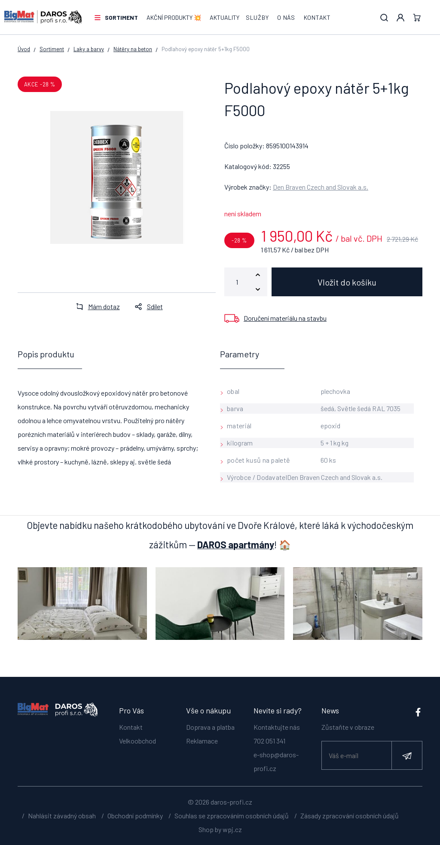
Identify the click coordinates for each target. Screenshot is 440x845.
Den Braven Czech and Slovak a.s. (320, 187)
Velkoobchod (137, 741)
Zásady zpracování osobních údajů (349, 815)
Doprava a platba (210, 727)
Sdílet (146, 306)
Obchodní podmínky (135, 815)
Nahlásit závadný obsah (62, 815)
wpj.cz (232, 829)
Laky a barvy (88, 49)
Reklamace (202, 741)
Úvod (24, 49)
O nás (286, 17)
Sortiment (121, 17)
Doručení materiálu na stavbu (285, 318)
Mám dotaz (95, 306)
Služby (257, 17)
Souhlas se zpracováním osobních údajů (231, 815)
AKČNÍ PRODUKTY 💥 (174, 17)
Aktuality (224, 17)
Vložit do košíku (347, 282)
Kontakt (317, 17)
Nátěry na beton (132, 49)
